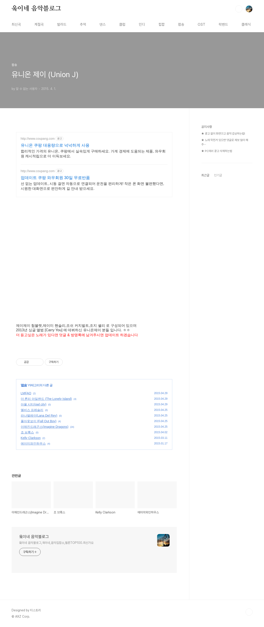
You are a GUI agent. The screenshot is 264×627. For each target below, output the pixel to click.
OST (201, 24)
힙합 (161, 24)
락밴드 (223, 24)
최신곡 (16, 24)
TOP (249, 612)
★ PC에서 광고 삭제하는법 (216, 151)
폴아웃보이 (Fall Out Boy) (38, 421)
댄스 (103, 24)
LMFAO (26, 393)
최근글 (205, 175)
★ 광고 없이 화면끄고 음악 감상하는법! (223, 133)
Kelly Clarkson (31, 438)
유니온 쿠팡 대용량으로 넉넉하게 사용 (55, 145)
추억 (83, 24)
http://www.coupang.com (38, 138)
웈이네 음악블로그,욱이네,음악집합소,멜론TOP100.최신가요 (56, 543)
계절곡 (39, 24)
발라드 (62, 24)
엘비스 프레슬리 (32, 410)
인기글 (218, 175)
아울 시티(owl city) (33, 404)
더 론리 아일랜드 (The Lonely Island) (46, 399)
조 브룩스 (27, 432)
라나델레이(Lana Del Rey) (39, 415)
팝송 (181, 24)
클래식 (246, 24)
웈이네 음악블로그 (36, 9)
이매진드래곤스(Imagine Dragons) (45, 427)
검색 (238, 9)
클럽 (122, 24)
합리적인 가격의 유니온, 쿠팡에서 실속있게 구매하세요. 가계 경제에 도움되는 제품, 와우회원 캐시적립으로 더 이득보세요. (93, 153)
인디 (142, 24)
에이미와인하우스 (33, 443)
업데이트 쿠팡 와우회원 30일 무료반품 (55, 177)
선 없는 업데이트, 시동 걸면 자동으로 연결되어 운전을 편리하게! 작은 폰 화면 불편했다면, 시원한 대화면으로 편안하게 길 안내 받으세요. (92, 186)
